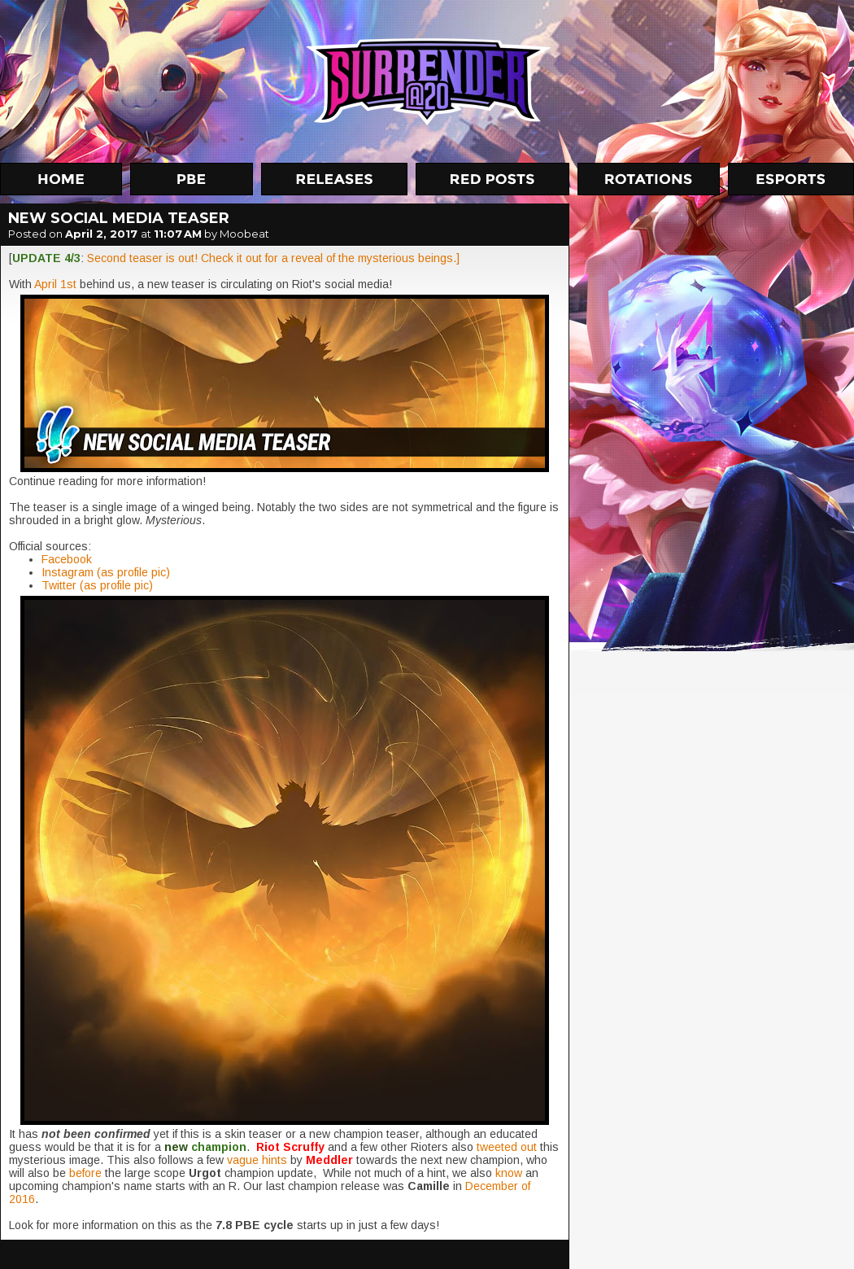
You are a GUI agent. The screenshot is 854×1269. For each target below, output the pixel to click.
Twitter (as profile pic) (97, 585)
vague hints (257, 1159)
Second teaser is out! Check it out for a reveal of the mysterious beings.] (273, 258)
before (87, 1172)
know (510, 1172)
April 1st (55, 284)
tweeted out (507, 1146)
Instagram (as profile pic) (105, 572)
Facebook (66, 559)
